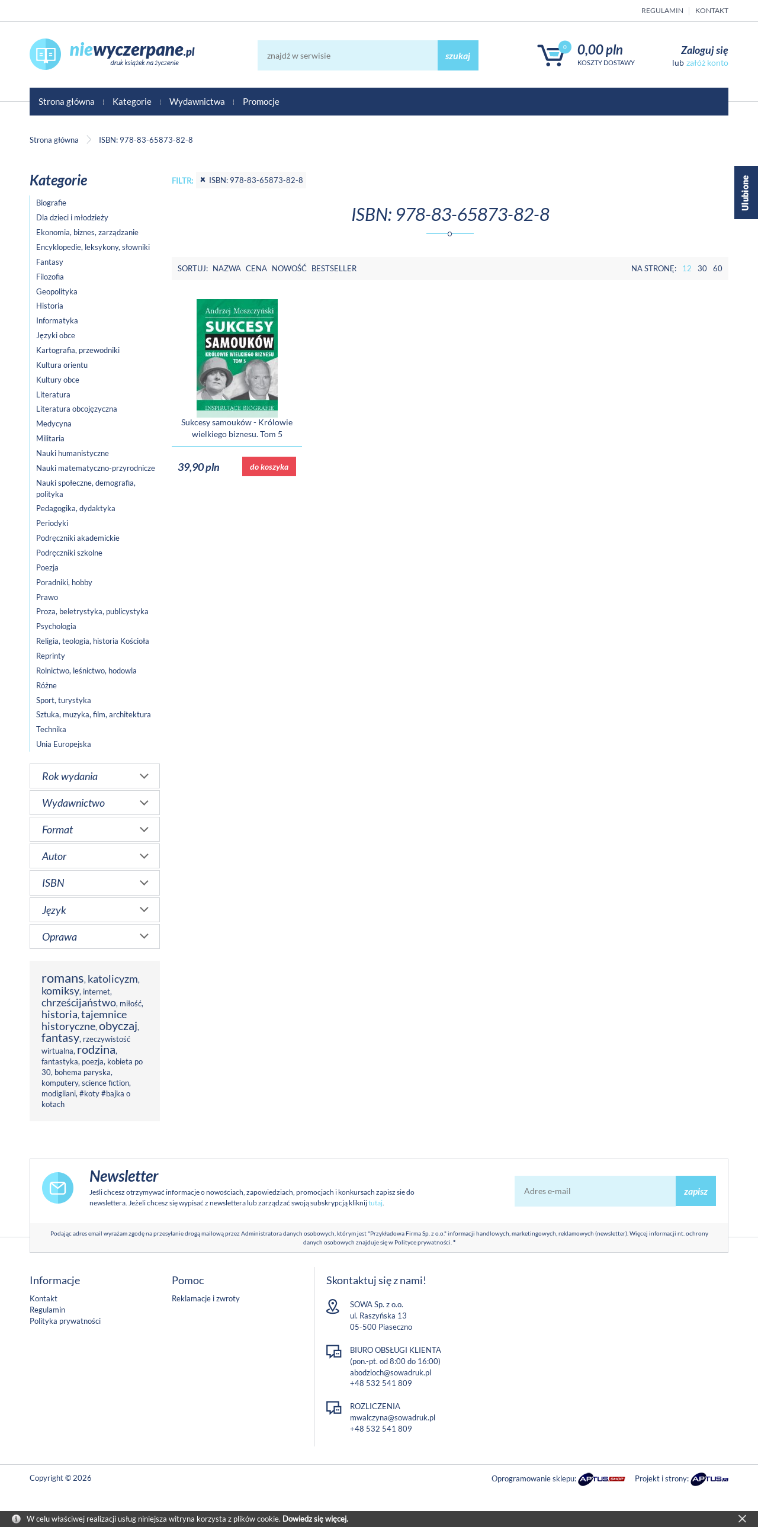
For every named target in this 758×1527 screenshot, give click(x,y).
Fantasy (49, 262)
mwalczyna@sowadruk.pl (392, 1417)
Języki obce (55, 335)
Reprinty (50, 655)
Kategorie (132, 101)
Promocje (261, 101)
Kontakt (711, 10)
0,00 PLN (600, 49)
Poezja (47, 567)
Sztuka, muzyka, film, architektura (93, 714)
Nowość (289, 268)
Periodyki (52, 523)
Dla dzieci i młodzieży (72, 217)
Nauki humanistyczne (72, 453)
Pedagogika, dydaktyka (75, 508)
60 (717, 268)
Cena (256, 268)
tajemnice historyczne (84, 1020)
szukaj (457, 55)
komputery (59, 1082)
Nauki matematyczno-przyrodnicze (95, 468)
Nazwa (227, 268)
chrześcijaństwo (78, 1002)
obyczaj (118, 1025)
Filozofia (50, 276)
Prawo (47, 597)
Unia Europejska (63, 744)
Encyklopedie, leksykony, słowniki (93, 247)
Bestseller (333, 268)
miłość (131, 1003)
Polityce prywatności (422, 1242)
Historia (49, 305)
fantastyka (59, 1061)
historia (59, 1014)
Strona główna (66, 101)
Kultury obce (57, 379)
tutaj (375, 1202)
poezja (93, 1061)
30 (702, 268)
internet (96, 991)
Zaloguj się (704, 49)
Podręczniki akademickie (78, 538)
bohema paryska (82, 1072)
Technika (51, 729)
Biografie (51, 202)
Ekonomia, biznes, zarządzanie (87, 232)
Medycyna (54, 423)
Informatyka (57, 320)
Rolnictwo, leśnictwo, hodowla (86, 670)
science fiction (105, 1082)
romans (62, 978)
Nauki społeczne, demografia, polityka (86, 488)
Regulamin (662, 10)
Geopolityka (57, 291)
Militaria (50, 438)
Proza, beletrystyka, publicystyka (92, 611)
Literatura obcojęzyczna (76, 408)
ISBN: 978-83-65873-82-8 (251, 180)
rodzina (96, 1049)
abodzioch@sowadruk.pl (390, 1372)
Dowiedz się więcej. (315, 1518)
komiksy (60, 990)
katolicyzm (113, 978)
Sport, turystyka (63, 700)
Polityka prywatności (65, 1321)
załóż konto (707, 62)
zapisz (696, 1190)
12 (687, 268)
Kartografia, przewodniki (78, 350)
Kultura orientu (62, 365)
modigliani (58, 1093)
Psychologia (56, 626)
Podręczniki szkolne (69, 552)
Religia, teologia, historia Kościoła (92, 641)
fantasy (60, 1037)
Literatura (53, 394)
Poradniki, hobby (64, 582)
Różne (46, 685)
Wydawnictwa (197, 101)
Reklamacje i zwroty (206, 1298)
